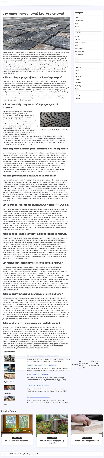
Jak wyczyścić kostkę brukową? (38, 386)
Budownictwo (79, 20)
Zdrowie (77, 98)
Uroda (77, 89)
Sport (76, 73)
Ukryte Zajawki (79, 86)
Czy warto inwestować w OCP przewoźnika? (42, 365)
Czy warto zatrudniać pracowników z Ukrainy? (42, 356)
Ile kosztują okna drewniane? (17, 440)
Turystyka (78, 83)
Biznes (77, 17)
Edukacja (77, 30)
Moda (76, 45)
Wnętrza (77, 95)
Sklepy (77, 70)
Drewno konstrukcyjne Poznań (86, 440)
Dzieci (76, 24)
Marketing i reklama (81, 42)
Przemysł (77, 64)
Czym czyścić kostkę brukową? (37, 374)
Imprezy (77, 39)
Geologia (77, 33)
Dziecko (77, 27)
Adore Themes (37, 454)
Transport (78, 79)
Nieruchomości (79, 51)
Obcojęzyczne (79, 55)
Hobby (77, 36)
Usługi (77, 92)
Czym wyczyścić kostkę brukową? (38, 397)
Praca (76, 58)
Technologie (79, 76)
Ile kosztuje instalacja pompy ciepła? (52, 441)
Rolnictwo (78, 67)
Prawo (77, 61)
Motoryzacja (79, 48)
